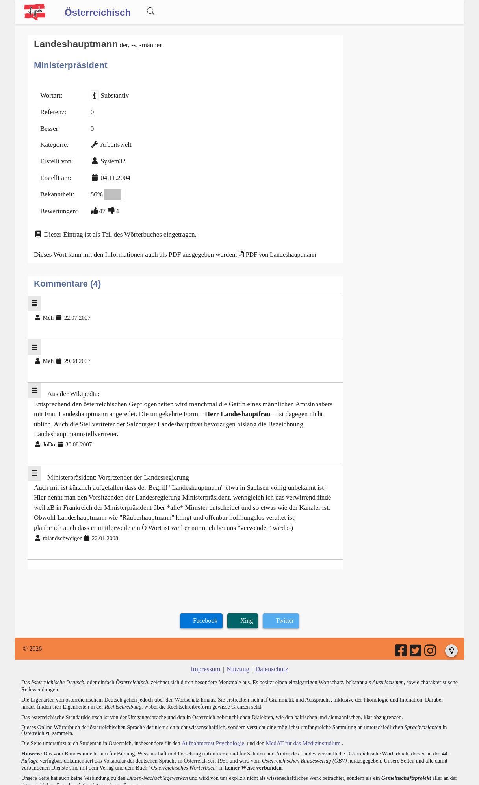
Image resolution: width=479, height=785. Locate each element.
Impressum (207, 637)
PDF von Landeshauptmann (268, 246)
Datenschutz (270, 637)
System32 (110, 157)
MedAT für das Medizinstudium (297, 710)
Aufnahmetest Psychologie (210, 710)
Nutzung (238, 637)
